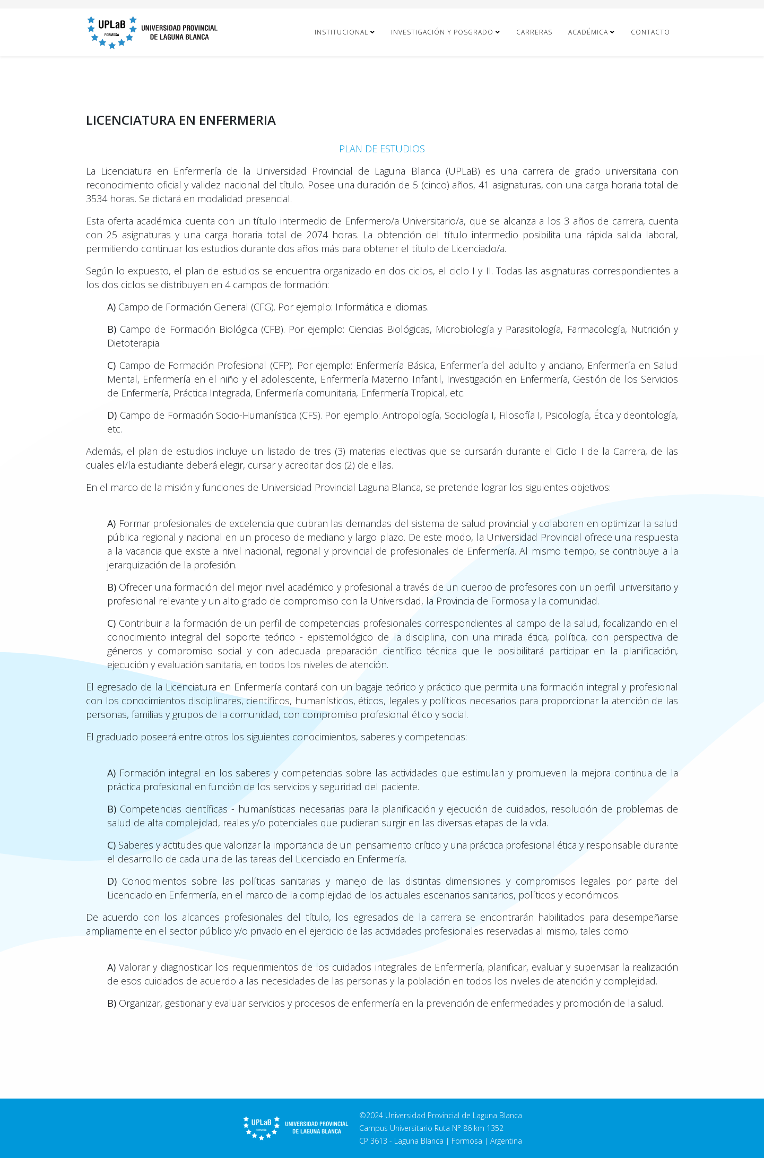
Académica (588, 32)
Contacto (650, 32)
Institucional (341, 32)
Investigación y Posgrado (442, 32)
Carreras (534, 32)
